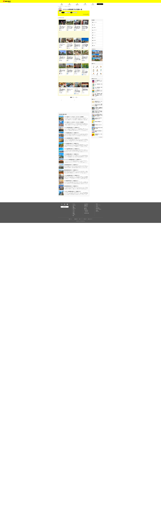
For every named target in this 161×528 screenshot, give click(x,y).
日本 (93, 45)
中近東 (94, 40)
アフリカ (94, 43)
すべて (60, 12)
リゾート (94, 35)
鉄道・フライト (97, 74)
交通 (69, 12)
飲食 (93, 67)
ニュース (85, 207)
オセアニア (94, 30)
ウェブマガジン (69, 4)
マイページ (100, 4)
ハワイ (94, 32)
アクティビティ (93, 74)
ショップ (66, 12)
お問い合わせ (97, 211)
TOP (58, 6)
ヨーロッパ (94, 22)
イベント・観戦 (93, 71)
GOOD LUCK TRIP (86, 213)
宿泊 (71, 12)
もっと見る (100, 137)
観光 (73, 12)
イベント (63, 12)
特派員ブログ (77, 4)
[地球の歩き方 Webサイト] (7, 1)
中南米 (94, 27)
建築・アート (97, 67)
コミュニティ (92, 4)
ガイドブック (85, 4)
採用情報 (97, 210)
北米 (93, 25)
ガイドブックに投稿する (98, 209)
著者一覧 (85, 208)
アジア (94, 37)
